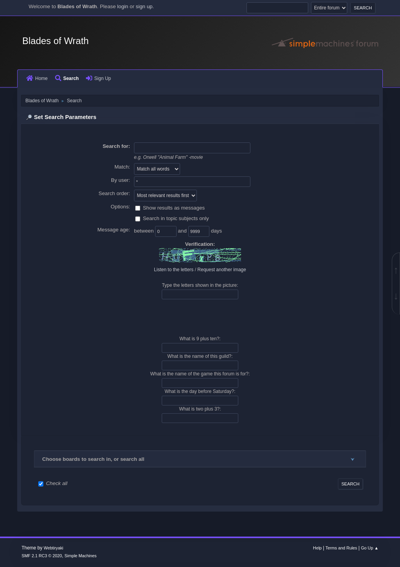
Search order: (114, 193)
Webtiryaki (53, 548)
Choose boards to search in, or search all (93, 459)
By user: (120, 180)
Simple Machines (80, 555)
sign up (144, 6)
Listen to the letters (173, 269)
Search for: (116, 146)
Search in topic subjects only (176, 219)
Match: (122, 167)
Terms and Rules (341, 548)
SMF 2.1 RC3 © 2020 (41, 555)
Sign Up (98, 78)
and (183, 231)
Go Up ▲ (370, 548)
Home (37, 78)
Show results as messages (174, 208)
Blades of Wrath (55, 41)
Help (317, 548)
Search (67, 78)
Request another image (221, 269)
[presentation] (200, 317)
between (144, 231)
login (122, 6)
